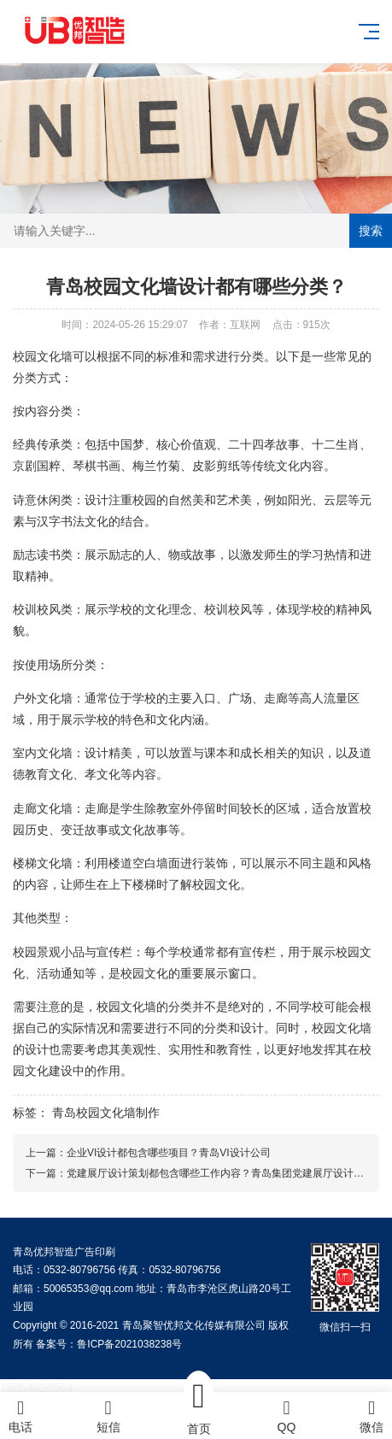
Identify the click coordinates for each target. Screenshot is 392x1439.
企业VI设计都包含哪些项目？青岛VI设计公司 (169, 1153)
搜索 (371, 231)
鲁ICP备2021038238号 (129, 1344)
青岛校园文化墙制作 (106, 1112)
